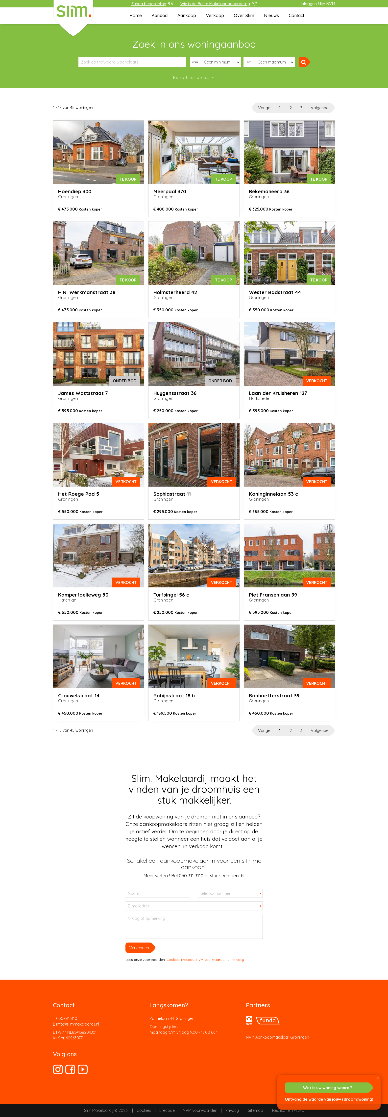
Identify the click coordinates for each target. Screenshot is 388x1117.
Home (135, 15)
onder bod (125, 380)
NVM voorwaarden (211, 959)
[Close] (377, 1078)
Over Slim (244, 15)
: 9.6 (152, 3)
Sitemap (255, 1110)
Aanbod (160, 15)
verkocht (316, 380)
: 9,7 (218, 3)
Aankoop (186, 15)
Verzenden (139, 947)
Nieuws (271, 15)
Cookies (173, 959)
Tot (248, 62)
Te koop (128, 179)
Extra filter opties (192, 77)
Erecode (187, 959)
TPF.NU (297, 1110)
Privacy (238, 959)
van (195, 62)
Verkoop (215, 15)
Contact (296, 15)
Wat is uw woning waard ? (327, 1087)
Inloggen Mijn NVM (318, 3)
